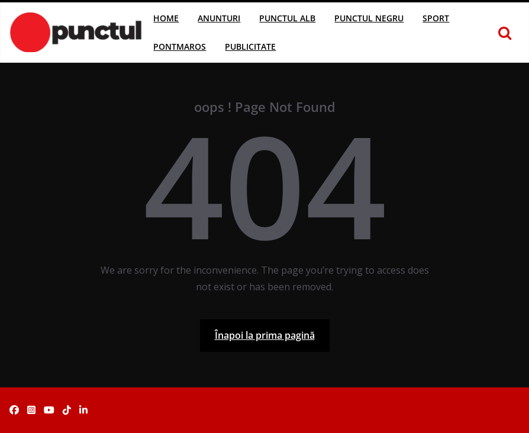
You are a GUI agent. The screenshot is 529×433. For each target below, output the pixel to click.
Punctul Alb (287, 18)
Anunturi (219, 18)
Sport (435, 18)
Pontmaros (179, 46)
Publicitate (250, 46)
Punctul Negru (369, 18)
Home (166, 18)
